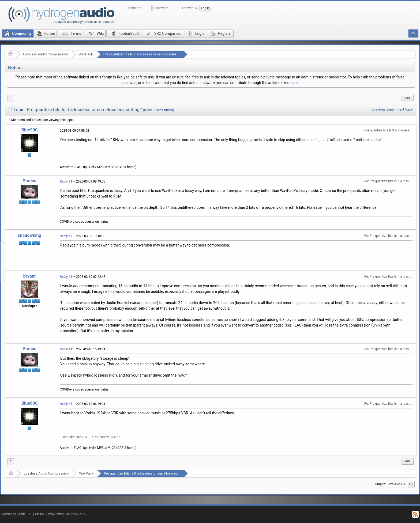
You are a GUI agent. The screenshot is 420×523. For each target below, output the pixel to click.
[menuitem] (408, 98)
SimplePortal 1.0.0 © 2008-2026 (65, 514)
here (294, 83)
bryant (29, 276)
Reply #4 (66, 349)
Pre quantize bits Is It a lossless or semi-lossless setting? (147, 54)
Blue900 (29, 129)
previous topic (383, 109)
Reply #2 (66, 236)
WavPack (85, 54)
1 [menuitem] (11, 98)
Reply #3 (66, 277)
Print (407, 98)
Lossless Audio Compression (45, 54)
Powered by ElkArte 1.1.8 (16, 514)
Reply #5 (66, 404)
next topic (405, 109)
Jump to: (380, 484)
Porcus (29, 180)
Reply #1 (66, 181)
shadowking (29, 235)
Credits (39, 514)
